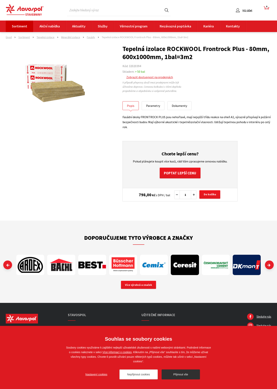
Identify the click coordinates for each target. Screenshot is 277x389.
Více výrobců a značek (138, 286)
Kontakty (233, 26)
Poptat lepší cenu (180, 173)
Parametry (153, 106)
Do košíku (210, 195)
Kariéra (208, 26)
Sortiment (19, 26)
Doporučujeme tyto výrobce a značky (138, 238)
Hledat (167, 10)
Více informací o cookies (117, 352)
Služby (103, 26)
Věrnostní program (133, 26)
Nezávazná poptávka (175, 26)
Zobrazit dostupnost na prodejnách (149, 77)
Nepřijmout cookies (138, 374)
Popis (130, 106)
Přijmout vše (180, 374)
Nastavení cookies (96, 374)
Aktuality (78, 26)
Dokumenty (179, 106)
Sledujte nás (263, 318)
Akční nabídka (49, 26)
